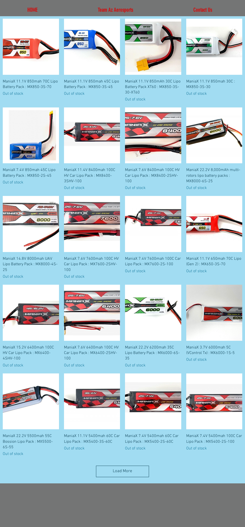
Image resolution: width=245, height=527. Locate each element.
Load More (122, 471)
